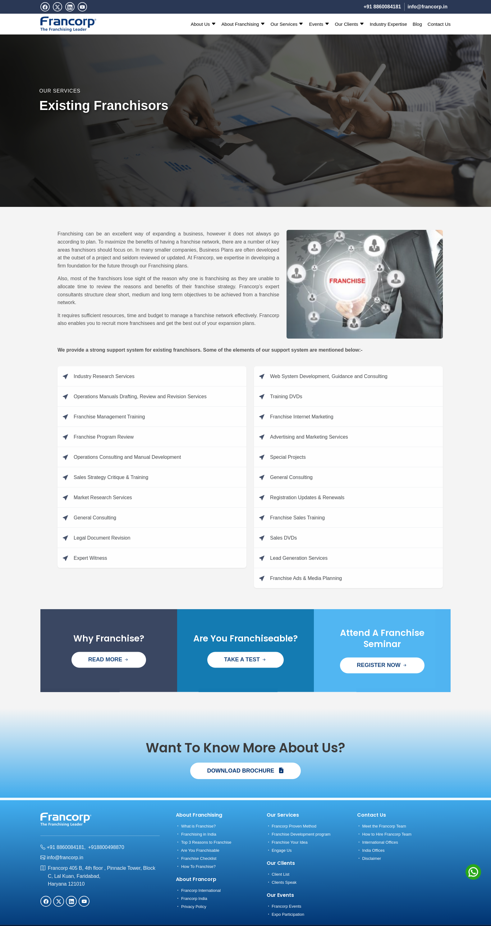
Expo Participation (285, 914)
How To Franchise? (196, 866)
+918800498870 (106, 847)
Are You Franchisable (197, 850)
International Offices (377, 842)
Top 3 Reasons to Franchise (203, 842)
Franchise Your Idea (287, 842)
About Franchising (243, 24)
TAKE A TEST (245, 678)
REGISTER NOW (382, 684)
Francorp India (191, 898)
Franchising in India (196, 834)
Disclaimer (369, 858)
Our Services (287, 24)
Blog (417, 24)
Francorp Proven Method (291, 826)
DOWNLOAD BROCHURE (245, 771)
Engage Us (279, 850)
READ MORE (108, 678)
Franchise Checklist (196, 858)
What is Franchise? (196, 826)
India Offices (371, 850)
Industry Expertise (388, 24)
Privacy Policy (191, 906)
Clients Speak (282, 882)
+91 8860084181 (382, 6)
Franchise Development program (299, 834)
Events (319, 24)
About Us (203, 24)
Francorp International (198, 890)
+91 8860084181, (62, 847)
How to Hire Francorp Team (384, 834)
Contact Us (439, 24)
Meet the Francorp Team (381, 826)
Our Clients (349, 24)
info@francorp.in (427, 6)
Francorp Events (284, 906)
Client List (278, 874)
